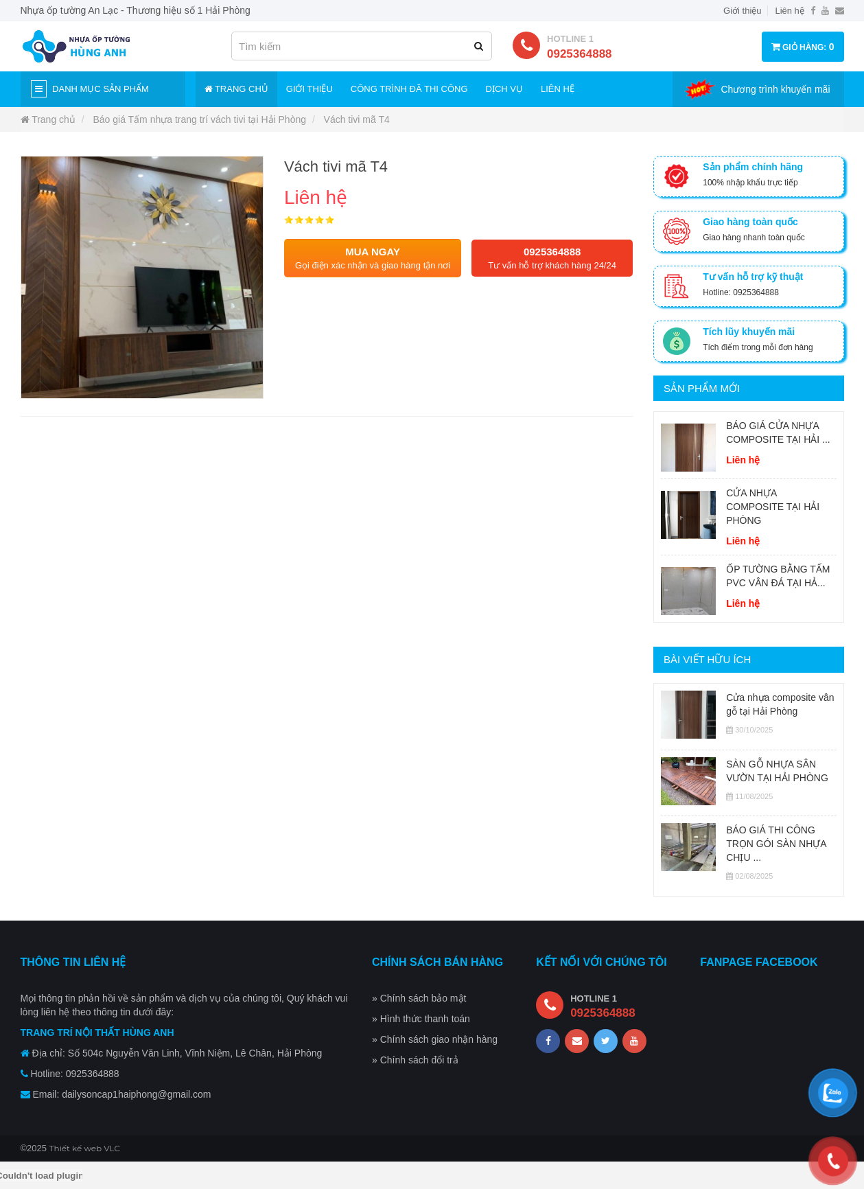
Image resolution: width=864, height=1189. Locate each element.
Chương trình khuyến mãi (775, 89)
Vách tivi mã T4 (357, 119)
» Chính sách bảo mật (419, 998)
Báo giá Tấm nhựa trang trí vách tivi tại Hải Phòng (199, 119)
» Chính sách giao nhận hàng (435, 1039)
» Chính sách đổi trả (415, 1059)
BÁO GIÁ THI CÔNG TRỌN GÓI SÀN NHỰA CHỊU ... (776, 843)
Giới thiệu (742, 10)
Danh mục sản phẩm (90, 88)
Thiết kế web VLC (84, 1148)
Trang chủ (236, 89)
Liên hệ (789, 10)
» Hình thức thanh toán (421, 1018)
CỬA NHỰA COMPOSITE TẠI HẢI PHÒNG (772, 506)
